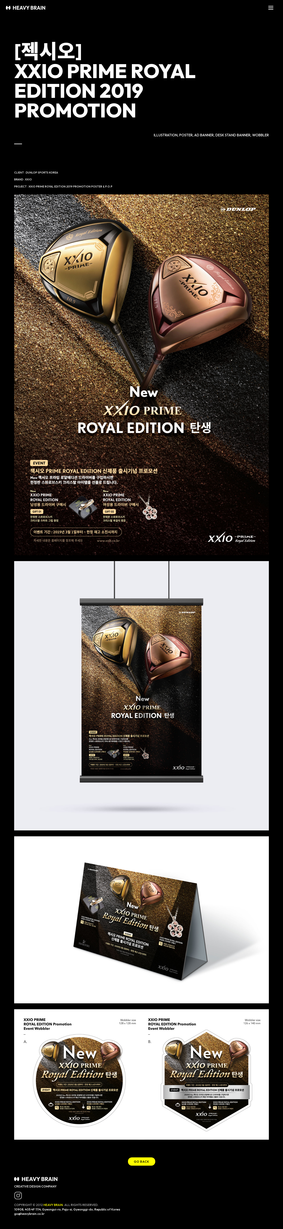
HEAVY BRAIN (53, 1205)
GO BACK (141, 1161)
